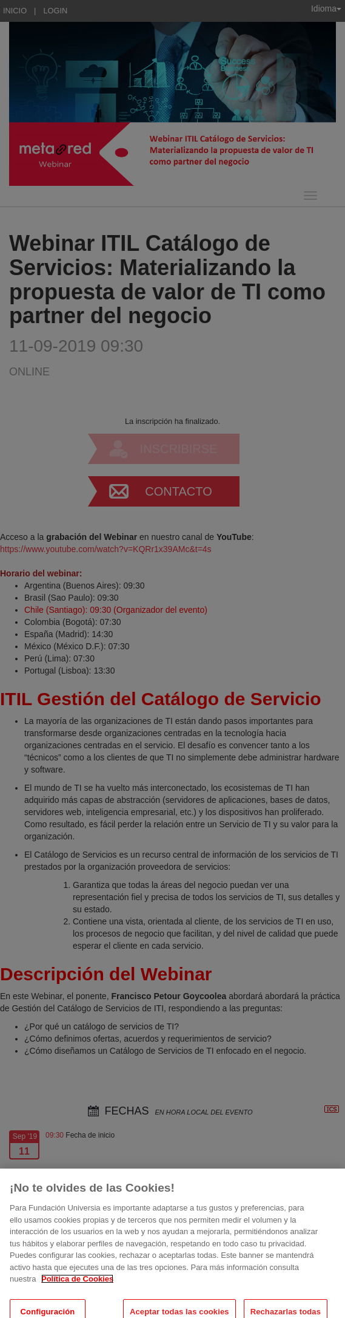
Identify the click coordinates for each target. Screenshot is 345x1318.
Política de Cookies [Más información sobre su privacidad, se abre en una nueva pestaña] (77, 1284)
